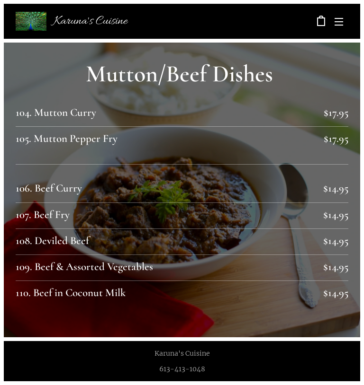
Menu (339, 21)
